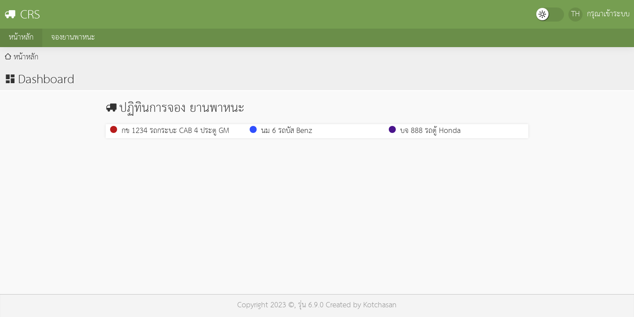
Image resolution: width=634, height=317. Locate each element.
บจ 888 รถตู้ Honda (425, 131)
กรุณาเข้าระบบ (608, 14)
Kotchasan (380, 305)
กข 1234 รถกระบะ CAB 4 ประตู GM (169, 131)
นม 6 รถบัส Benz (281, 131)
